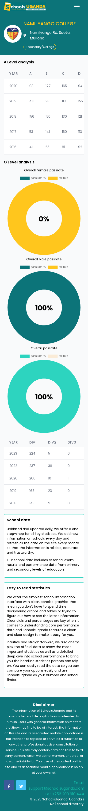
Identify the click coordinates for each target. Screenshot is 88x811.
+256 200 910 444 (68, 794)
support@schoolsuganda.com (56, 788)
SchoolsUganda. (55, 799)
